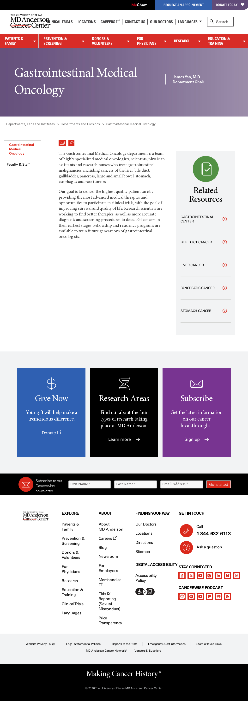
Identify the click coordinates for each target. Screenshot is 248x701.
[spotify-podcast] (191, 596)
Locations (143, 533)
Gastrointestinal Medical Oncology (21, 149)
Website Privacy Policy (40, 644)
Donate (51, 432)
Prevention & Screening (55, 41)
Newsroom (108, 556)
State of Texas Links (208, 644)
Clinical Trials (60, 21)
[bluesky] (227, 575)
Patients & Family (14, 41)
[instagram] (209, 575)
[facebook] (182, 575)
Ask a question (206, 548)
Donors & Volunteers (102, 41)
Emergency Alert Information (167, 644)
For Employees (108, 568)
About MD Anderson (111, 527)
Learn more (124, 439)
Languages (188, 21)
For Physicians (146, 41)
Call (212, 530)
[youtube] (200, 575)
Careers (110, 21)
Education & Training (219, 41)
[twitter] (191, 575)
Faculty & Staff (18, 164)
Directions (144, 542)
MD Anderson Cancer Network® (106, 650)
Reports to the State (125, 644)
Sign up (196, 439)
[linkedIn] (218, 575)
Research (182, 41)
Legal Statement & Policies (83, 644)
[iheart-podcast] (218, 596)
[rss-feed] (227, 596)
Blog (103, 547)
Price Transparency (110, 620)
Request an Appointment (183, 5)
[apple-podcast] (182, 596)
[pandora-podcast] (209, 596)
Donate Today (230, 5)
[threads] (236, 575)
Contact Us (135, 21)
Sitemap (142, 551)
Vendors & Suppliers (147, 650)
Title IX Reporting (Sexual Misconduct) (109, 601)
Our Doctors (161, 21)
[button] (62, 141)
